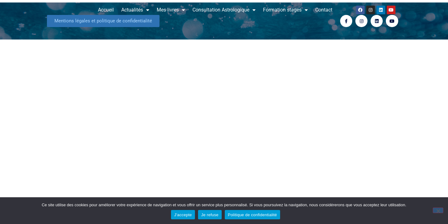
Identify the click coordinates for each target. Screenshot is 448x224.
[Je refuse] (438, 210)
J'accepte (183, 214)
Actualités (135, 10)
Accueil (106, 10)
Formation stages (285, 10)
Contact (323, 10)
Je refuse (210, 214)
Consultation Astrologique (224, 10)
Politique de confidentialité (252, 214)
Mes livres (171, 10)
